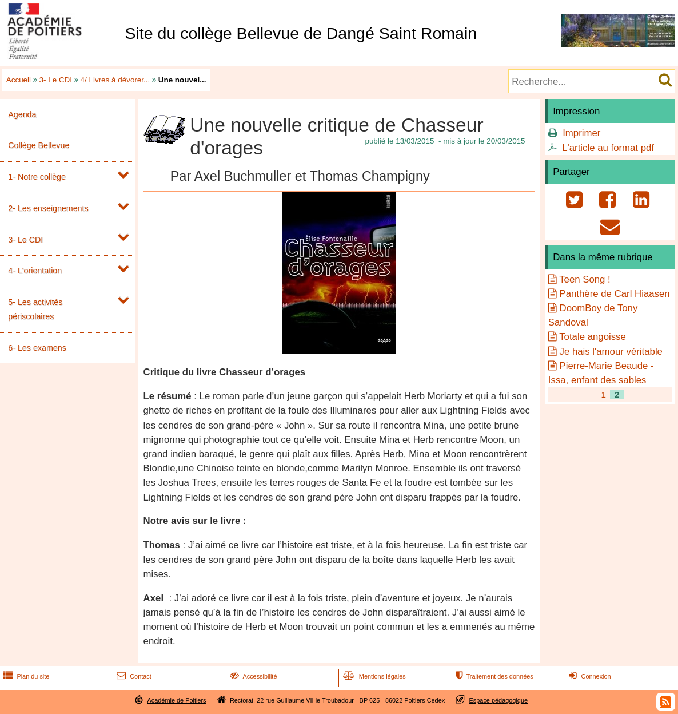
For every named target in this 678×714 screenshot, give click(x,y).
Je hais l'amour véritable (611, 351)
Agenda (22, 114)
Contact (132, 676)
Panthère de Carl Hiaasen (615, 293)
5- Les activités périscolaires (35, 309)
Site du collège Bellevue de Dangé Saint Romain (301, 33)
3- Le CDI (56, 80)
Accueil (18, 80)
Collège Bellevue (38, 145)
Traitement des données (493, 676)
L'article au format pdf (608, 147)
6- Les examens (37, 347)
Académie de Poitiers (176, 700)
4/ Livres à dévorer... (115, 80)
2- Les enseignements (48, 208)
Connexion (589, 676)
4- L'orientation (35, 270)
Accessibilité (252, 676)
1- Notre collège (37, 176)
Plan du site (25, 676)
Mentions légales (373, 676)
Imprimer (581, 133)
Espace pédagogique (498, 700)
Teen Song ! (585, 279)
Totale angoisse (592, 336)
